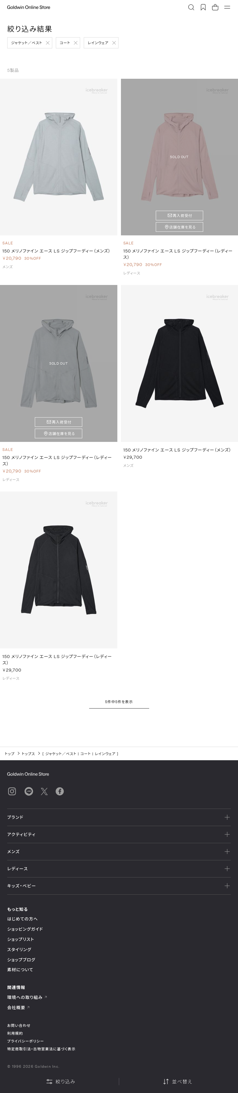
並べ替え (177, 1081)
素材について (20, 969)
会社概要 (18, 1007)
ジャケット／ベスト (26, 42)
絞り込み (60, 1081)
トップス (28, 753)
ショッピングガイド (25, 929)
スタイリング (19, 949)
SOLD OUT (179, 157)
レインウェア (98, 42)
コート (65, 42)
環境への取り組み (27, 997)
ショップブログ (21, 960)
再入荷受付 (182, 215)
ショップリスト (20, 939)
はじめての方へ (22, 919)
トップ (10, 753)
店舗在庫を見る (182, 227)
